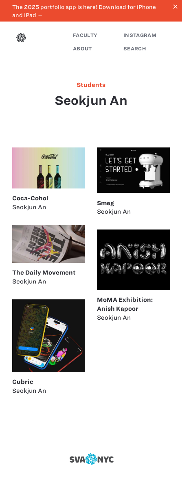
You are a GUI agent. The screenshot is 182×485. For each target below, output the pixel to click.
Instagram (139, 35)
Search (134, 48)
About (82, 48)
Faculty (85, 35)
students (91, 85)
